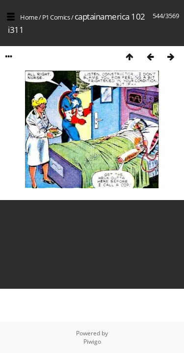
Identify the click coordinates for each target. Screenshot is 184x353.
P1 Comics (56, 17)
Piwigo (92, 341)
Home (28, 17)
